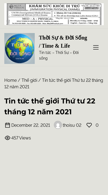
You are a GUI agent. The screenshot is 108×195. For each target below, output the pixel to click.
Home (10, 80)
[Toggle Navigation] (96, 47)
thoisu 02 (67, 125)
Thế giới (29, 80)
